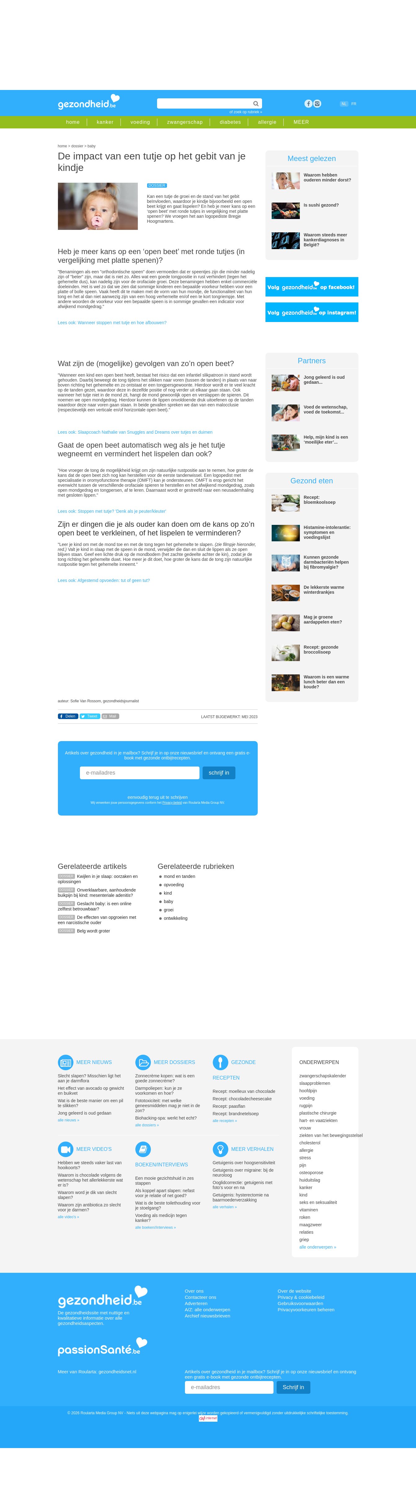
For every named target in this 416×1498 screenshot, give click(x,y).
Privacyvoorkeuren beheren (306, 1309)
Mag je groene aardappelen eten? (323, 619)
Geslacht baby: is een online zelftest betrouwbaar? (95, 906)
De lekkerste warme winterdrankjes (324, 590)
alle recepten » (225, 1121)
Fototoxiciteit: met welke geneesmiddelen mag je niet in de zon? (167, 1105)
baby (168, 901)
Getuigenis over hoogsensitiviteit (244, 1162)
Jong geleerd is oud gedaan (85, 1113)
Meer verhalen (252, 1149)
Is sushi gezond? (321, 205)
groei (168, 909)
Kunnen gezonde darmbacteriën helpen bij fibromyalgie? (326, 562)
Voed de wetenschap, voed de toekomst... (326, 409)
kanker (105, 122)
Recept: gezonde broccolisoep (321, 650)
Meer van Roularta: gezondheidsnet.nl (97, 1371)
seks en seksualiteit (318, 1202)
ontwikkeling (175, 918)
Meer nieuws (94, 1062)
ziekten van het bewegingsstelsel (331, 1135)
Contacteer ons (201, 1297)
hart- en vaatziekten (319, 1120)
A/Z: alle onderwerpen (207, 1309)
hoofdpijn (308, 1090)
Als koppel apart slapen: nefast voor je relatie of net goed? (165, 1193)
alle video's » (68, 1217)
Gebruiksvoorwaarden (300, 1303)
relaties (306, 1232)
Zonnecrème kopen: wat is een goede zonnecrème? (165, 1078)
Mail (112, 716)
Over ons (194, 1291)
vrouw (305, 1127)
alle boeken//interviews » (155, 1227)
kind (168, 893)
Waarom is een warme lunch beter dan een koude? (326, 681)
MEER (301, 122)
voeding (140, 122)
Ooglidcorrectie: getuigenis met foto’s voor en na (243, 1185)
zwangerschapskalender (323, 1075)
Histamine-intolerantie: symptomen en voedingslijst (327, 532)
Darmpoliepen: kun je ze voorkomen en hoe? (158, 1091)
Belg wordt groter (93, 930)
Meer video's (94, 1149)
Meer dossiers (174, 1062)
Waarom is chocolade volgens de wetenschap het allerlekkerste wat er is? (90, 1180)
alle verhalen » (225, 1207)
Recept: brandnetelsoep (236, 1113)
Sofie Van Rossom (85, 701)
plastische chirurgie (318, 1113)
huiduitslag (310, 1180)
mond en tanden (179, 876)
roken (305, 1217)
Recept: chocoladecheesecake (242, 1098)
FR (354, 104)
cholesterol (310, 1142)
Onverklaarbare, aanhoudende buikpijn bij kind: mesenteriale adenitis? (97, 893)
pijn (303, 1165)
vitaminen (309, 1209)
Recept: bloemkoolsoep (320, 500)
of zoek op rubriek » (246, 112)
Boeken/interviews (161, 1164)
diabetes (230, 122)
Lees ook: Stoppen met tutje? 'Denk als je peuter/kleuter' (112, 511)
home (73, 122)
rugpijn (306, 1105)
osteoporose (311, 1172)
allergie (267, 122)
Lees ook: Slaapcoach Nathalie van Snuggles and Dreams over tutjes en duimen (135, 432)
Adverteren (196, 1303)
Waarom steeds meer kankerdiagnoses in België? (325, 239)
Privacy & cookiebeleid (301, 1297)
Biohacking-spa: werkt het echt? (166, 1118)
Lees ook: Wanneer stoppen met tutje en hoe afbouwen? (112, 322)
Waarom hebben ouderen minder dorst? (327, 177)
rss (317, 104)
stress (305, 1157)
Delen (70, 716)
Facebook (308, 104)
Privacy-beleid (172, 802)
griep (304, 1239)
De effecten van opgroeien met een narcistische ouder (97, 920)
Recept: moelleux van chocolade (244, 1091)
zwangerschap (185, 122)
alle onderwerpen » (318, 1247)
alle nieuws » (68, 1120)
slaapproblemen (315, 1083)
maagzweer (311, 1224)
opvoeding (174, 884)
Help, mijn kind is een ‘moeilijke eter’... (326, 440)
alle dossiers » (147, 1125)
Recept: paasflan (229, 1106)
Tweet (92, 716)
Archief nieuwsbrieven (207, 1315)
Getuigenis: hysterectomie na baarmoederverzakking (241, 1197)
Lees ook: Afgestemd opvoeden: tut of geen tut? (104, 580)
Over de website (294, 1291)
